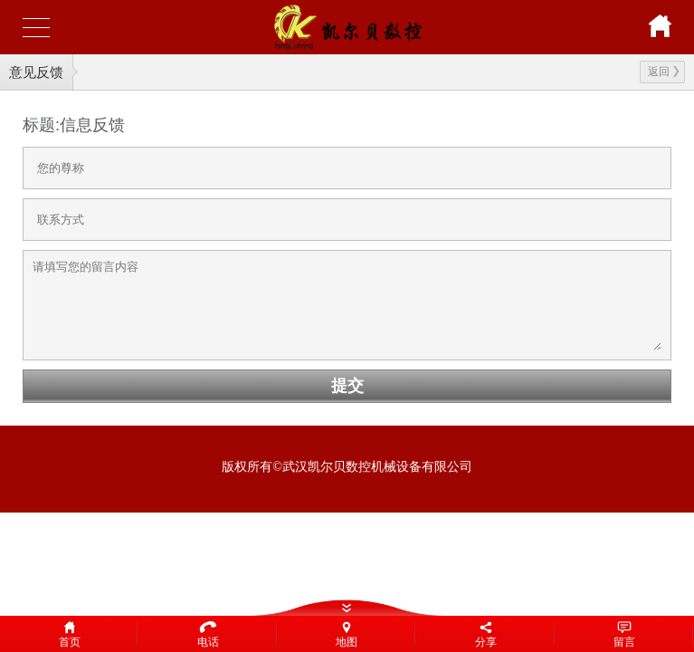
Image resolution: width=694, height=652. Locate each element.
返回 (664, 71)
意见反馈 (36, 72)
